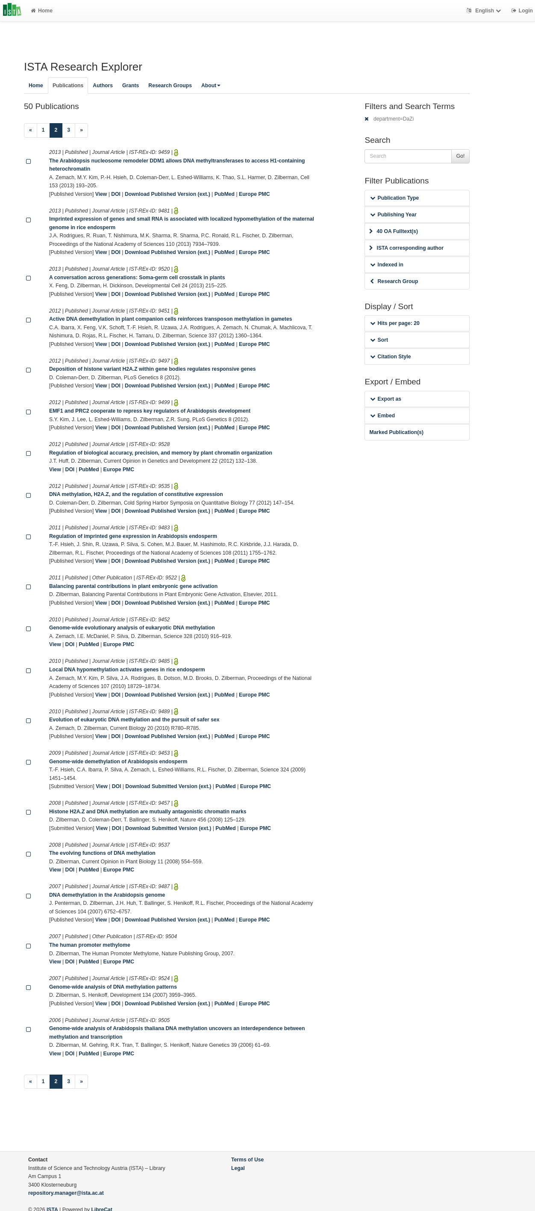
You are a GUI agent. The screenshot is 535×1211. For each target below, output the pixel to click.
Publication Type (394, 198)
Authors (103, 86)
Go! (460, 156)
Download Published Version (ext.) (167, 194)
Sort (379, 340)
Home (42, 11)
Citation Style (390, 357)
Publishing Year (393, 215)
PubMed (225, 194)
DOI (116, 194)
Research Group (394, 281)
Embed (382, 416)
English (485, 11)
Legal (238, 1168)
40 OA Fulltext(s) (393, 231)
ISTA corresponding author (406, 248)
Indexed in (386, 265)
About (210, 86)
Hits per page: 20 (394, 323)
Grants (130, 86)
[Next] (81, 130)
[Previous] (30, 130)
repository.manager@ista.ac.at (66, 1193)
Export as (385, 399)
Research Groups (170, 86)
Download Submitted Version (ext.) (168, 786)
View (101, 194)
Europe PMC (254, 194)
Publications (68, 86)
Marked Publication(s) (396, 432)
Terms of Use (247, 1160)
